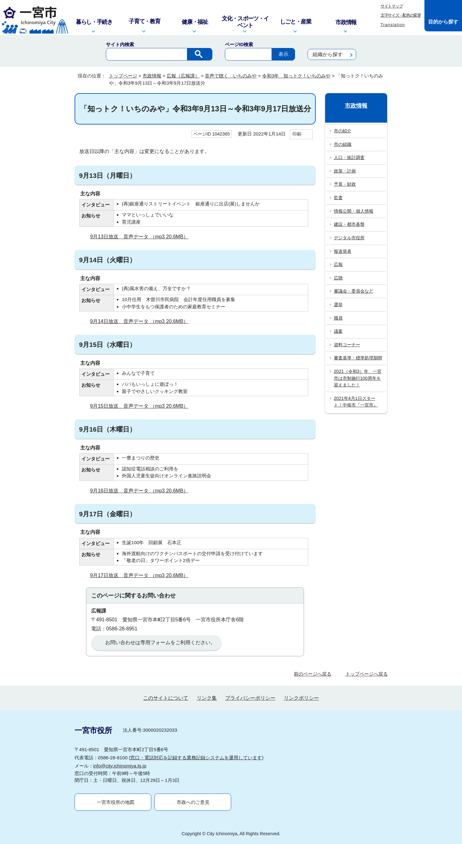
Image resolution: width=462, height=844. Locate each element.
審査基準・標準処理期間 (358, 357)
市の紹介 (342, 130)
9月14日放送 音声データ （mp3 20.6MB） (142, 321)
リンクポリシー (301, 698)
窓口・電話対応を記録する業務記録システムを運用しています (196, 757)
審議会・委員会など (353, 291)
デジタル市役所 (349, 237)
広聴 (338, 277)
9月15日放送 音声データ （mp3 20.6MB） (142, 406)
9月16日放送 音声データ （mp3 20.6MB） (142, 490)
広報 (338, 264)
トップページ (123, 75)
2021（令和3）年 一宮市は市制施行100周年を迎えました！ (358, 378)
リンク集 (207, 698)
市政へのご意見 (193, 802)
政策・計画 (345, 170)
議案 (338, 331)
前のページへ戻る (312, 674)
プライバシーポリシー (250, 698)
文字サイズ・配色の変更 (401, 15)
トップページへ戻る (366, 674)
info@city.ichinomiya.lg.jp (120, 765)
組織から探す (328, 54)
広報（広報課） (183, 75)
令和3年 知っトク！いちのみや (296, 75)
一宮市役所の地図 (115, 802)
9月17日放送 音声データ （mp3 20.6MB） (142, 575)
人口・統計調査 (349, 157)
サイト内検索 (120, 44)
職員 (338, 318)
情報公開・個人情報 (353, 211)
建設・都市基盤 (349, 224)
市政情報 (152, 75)
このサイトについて (165, 698)
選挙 (338, 304)
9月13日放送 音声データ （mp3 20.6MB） (142, 236)
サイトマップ (391, 6)
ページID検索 (239, 44)
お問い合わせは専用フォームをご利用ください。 (160, 642)
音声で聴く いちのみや (231, 75)
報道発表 (342, 251)
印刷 (297, 133)
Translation (393, 24)
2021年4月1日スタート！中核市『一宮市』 (356, 402)
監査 (338, 197)
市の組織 (342, 144)
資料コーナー (347, 344)
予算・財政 (345, 184)
